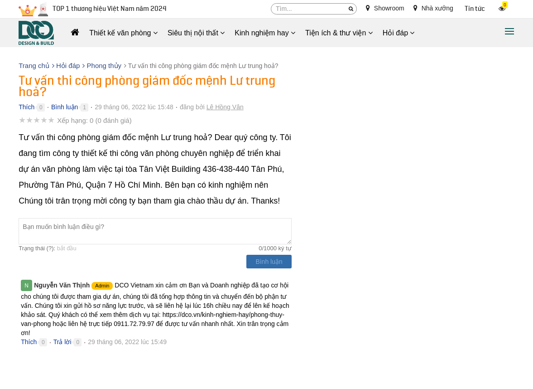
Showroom (385, 8)
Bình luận (64, 107)
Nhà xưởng (433, 8)
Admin (102, 285)
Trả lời (62, 341)
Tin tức (475, 9)
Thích (26, 107)
